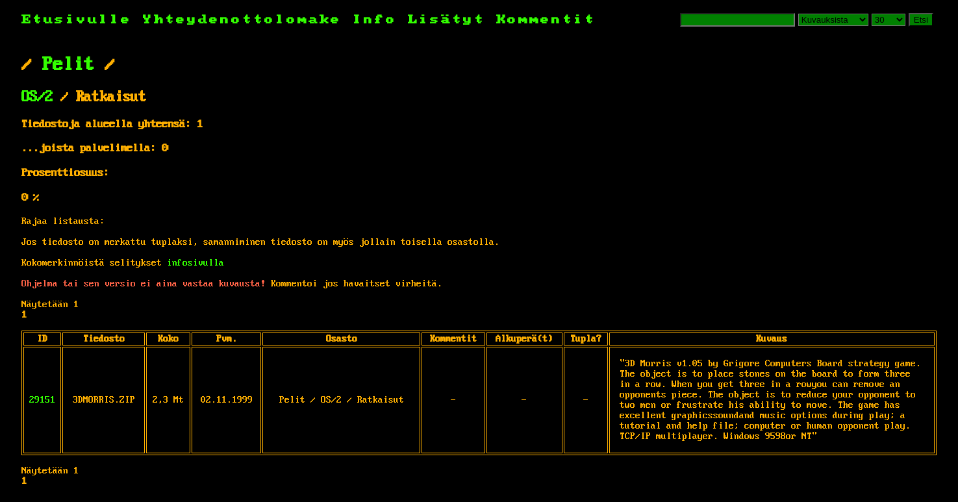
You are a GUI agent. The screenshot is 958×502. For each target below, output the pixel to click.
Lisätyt (446, 20)
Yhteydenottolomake (242, 20)
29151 (42, 400)
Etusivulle (82, 20)
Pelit (68, 65)
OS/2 (37, 97)
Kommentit (546, 20)
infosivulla (195, 263)
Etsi (921, 20)
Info (375, 20)
